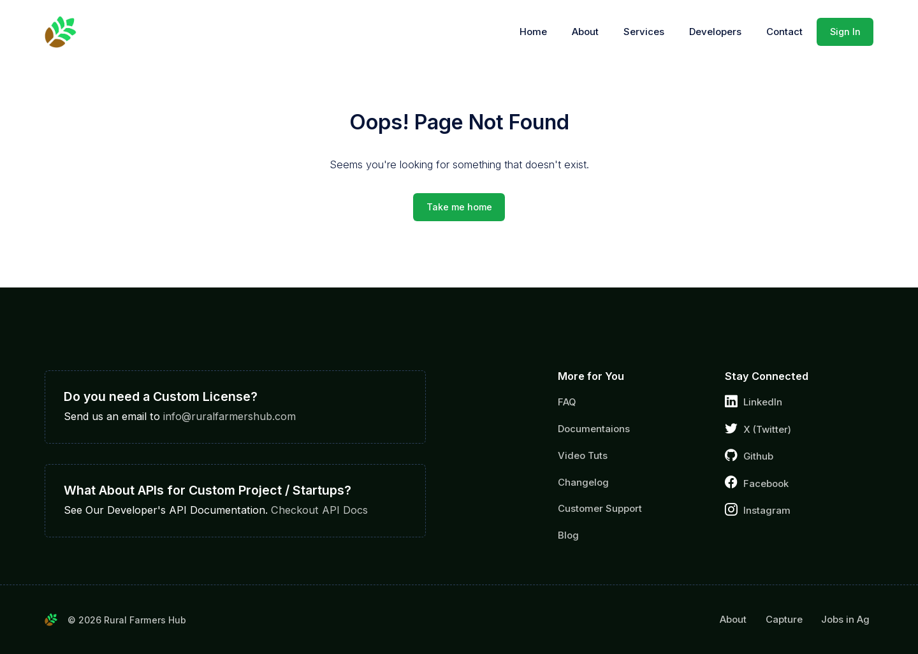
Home (533, 32)
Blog (568, 535)
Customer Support (600, 508)
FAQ (567, 402)
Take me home (459, 206)
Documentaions (594, 429)
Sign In (845, 31)
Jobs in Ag (845, 619)
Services (643, 32)
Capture (784, 619)
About (585, 32)
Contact (784, 32)
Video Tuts (583, 455)
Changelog (583, 482)
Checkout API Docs (319, 510)
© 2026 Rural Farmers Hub (127, 619)
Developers (715, 32)
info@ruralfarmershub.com (229, 416)
